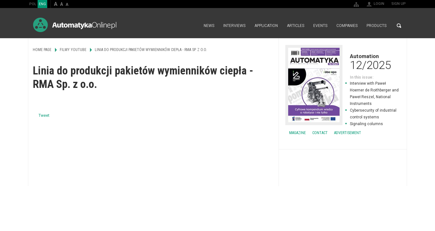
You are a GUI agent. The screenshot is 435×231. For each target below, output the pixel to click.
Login (379, 4)
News (209, 25)
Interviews (234, 25)
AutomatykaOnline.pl (74, 25)
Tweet (44, 115)
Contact (320, 133)
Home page (192, 25)
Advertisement (347, 133)
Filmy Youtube (73, 49)
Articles (295, 25)
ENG (42, 4)
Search (399, 25)
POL (32, 4)
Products (376, 25)
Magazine (297, 133)
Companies (347, 25)
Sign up (398, 4)
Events (320, 25)
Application (266, 25)
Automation (342, 61)
